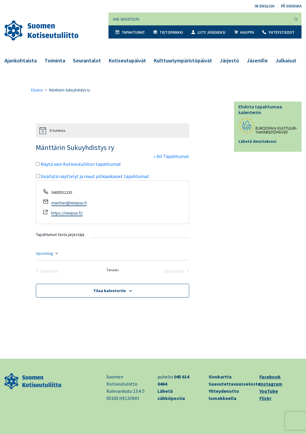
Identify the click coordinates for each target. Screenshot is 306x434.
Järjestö (229, 60)
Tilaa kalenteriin (109, 290)
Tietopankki (168, 32)
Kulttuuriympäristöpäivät (183, 60)
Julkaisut (286, 60)
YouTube (268, 391)
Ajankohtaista (20, 60)
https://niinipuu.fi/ (67, 213)
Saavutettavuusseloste (234, 384)
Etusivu (37, 90)
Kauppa (244, 32)
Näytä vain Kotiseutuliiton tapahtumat (81, 164)
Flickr (265, 398)
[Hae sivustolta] (199, 19)
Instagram (270, 384)
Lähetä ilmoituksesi (257, 141)
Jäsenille (257, 60)
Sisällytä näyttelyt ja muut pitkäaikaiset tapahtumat (95, 176)
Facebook (270, 377)
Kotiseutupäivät (127, 60)
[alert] (112, 130)
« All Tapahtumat (171, 156)
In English (265, 6)
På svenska (291, 6)
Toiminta (55, 60)
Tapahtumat (130, 32)
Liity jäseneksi (208, 32)
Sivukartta (220, 377)
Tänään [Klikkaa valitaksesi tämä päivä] (112, 270)
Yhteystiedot (278, 32)
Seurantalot (87, 60)
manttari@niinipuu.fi (69, 203)
